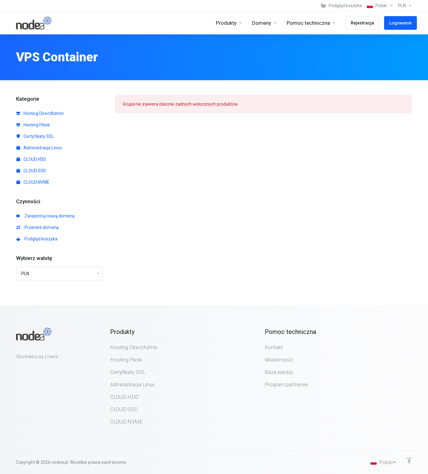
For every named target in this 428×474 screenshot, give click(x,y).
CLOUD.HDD (31, 159)
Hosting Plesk (33, 124)
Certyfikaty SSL (35, 136)
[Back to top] (409, 460)
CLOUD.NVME (32, 182)
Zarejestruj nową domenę (45, 215)
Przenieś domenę (37, 227)
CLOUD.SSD (31, 170)
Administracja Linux (39, 147)
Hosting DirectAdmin (40, 113)
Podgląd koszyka (37, 238)
